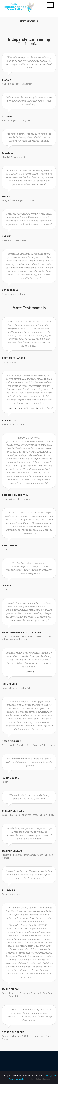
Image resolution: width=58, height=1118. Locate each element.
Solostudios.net (43, 1080)
